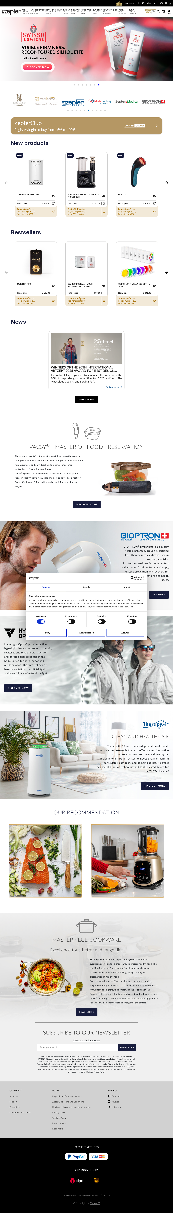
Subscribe (127, 1047)
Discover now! (86, 504)
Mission (13, 1102)
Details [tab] (86, 587)
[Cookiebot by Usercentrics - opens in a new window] (132, 578)
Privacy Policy (99, 1072)
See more (159, 595)
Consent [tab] (46, 587)
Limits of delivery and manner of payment (71, 1107)
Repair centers (59, 1123)
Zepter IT (95, 1203)
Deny (47, 633)
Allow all (125, 633)
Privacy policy (58, 1113)
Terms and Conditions (101, 1056)
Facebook (116, 1096)
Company (15, 1091)
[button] (74, 85)
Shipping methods (86, 1170)
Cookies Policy (59, 1118)
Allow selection (86, 633)
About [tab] (127, 587)
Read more (86, 1012)
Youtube (115, 1102)
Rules (55, 1091)
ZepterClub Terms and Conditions (68, 1102)
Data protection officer (20, 1113)
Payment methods (86, 1147)
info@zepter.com (84, 1195)
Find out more (114, 387)
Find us (113, 1091)
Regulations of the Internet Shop (67, 1096)
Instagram (116, 1107)
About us (13, 1096)
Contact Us (14, 1107)
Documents (57, 1129)
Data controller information (86, 1040)
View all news (86, 399)
